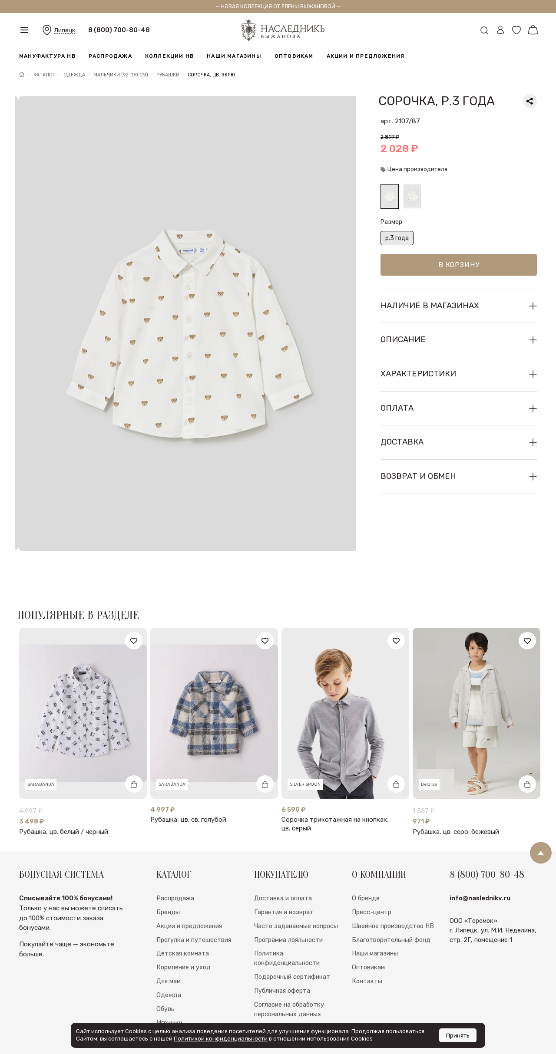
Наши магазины (234, 56)
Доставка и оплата (283, 880)
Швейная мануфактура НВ (195, 1018)
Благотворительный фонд (391, 922)
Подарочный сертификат (292, 959)
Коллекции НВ (169, 56)
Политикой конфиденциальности (221, 1038)
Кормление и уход (183, 949)
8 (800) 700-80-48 (119, 30)
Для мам (168, 963)
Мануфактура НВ (47, 56)
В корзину (459, 264)
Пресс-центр (371, 894)
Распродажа (110, 56)
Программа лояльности (288, 922)
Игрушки (169, 1005)
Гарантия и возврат (284, 894)
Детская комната (182, 935)
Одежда (168, 977)
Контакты (367, 963)
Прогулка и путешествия (193, 922)
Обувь (165, 991)
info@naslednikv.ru (480, 880)
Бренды (168, 894)
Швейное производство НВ (393, 908)
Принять (458, 1035)
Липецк (64, 30)
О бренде (366, 880)
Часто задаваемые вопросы (296, 908)
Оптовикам (294, 56)
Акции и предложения (366, 56)
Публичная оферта (282, 973)
